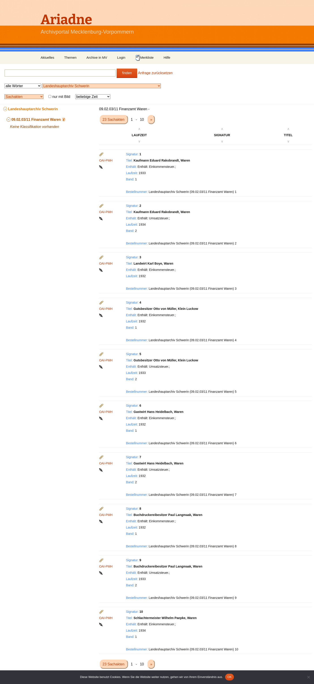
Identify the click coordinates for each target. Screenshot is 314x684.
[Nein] (308, 677)
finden (127, 73)
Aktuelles (47, 57)
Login (121, 57)
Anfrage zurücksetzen (155, 73)
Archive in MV (96, 57)
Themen (70, 57)
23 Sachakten (114, 119)
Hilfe (167, 57)
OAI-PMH (106, 160)
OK (229, 677)
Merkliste (144, 58)
